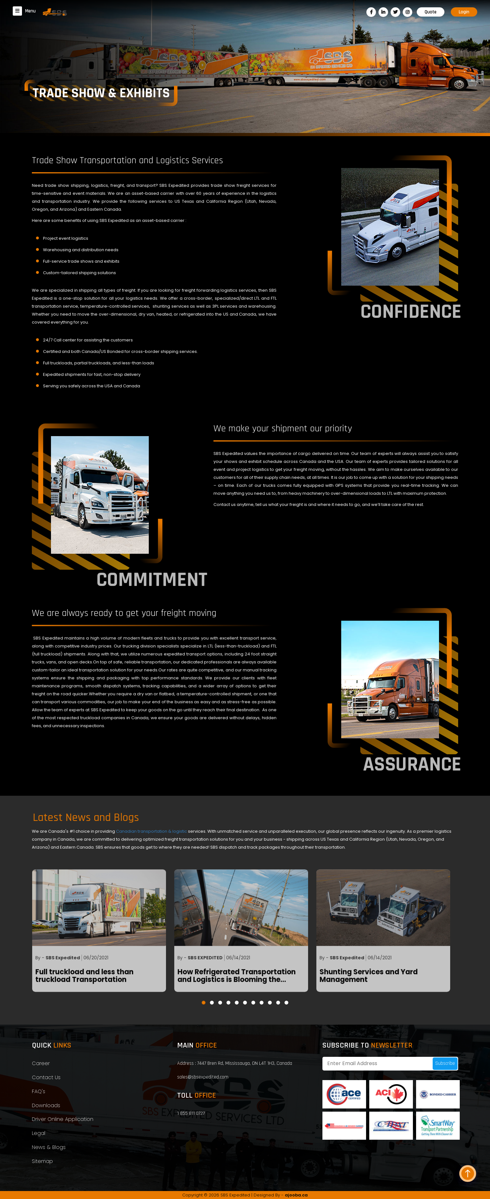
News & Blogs (49, 1147)
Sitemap (42, 1161)
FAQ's (38, 1091)
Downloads (46, 1105)
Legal (38, 1133)
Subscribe (445, 1063)
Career (41, 1063)
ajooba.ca (296, 1195)
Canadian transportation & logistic (152, 831)
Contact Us (46, 1077)
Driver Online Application (62, 1119)
